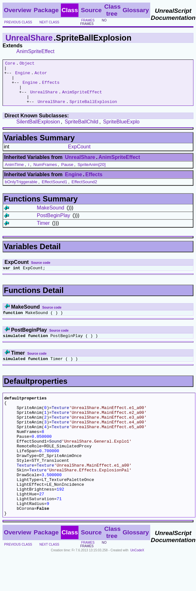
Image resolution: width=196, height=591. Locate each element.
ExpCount (79, 155)
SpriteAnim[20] (91, 173)
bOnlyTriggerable (21, 190)
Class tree (112, 10)
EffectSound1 (54, 190)
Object (27, 64)
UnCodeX (137, 586)
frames (87, 20)
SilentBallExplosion (38, 130)
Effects (51, 87)
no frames (93, 22)
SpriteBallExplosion (93, 110)
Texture (60, 423)
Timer (43, 231)
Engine (22, 75)
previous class (18, 22)
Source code (40, 271)
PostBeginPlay (53, 224)
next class (49, 22)
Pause (67, 173)
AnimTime (14, 173)
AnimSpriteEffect (35, 51)
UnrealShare (29, 37)
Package (46, 10)
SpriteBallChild (81, 130)
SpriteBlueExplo (121, 130)
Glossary (136, 10)
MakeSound (50, 216)
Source (91, 10)
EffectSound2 (84, 190)
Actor (41, 75)
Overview (17, 10)
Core (10, 64)
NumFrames (45, 173)
